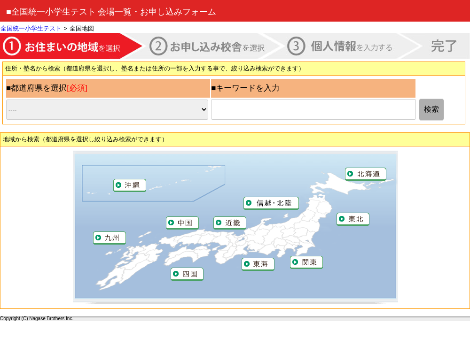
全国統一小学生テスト (31, 28)
